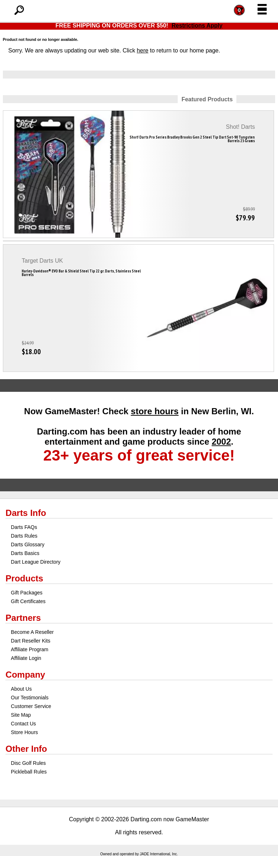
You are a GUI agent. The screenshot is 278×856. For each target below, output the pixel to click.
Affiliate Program (29, 649)
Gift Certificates (28, 601)
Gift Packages (26, 593)
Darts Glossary (28, 544)
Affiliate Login (26, 658)
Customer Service (31, 706)
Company (25, 674)
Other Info (26, 749)
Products (24, 578)
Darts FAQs (24, 527)
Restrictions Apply (197, 25)
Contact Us (23, 723)
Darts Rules (24, 536)
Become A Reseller (32, 632)
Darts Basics (25, 553)
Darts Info (25, 513)
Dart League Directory (35, 562)
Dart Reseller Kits (30, 641)
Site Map (21, 715)
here (142, 50)
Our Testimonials (30, 697)
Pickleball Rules (29, 772)
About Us (21, 689)
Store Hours (24, 732)
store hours (154, 411)
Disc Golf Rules (28, 763)
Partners (23, 618)
